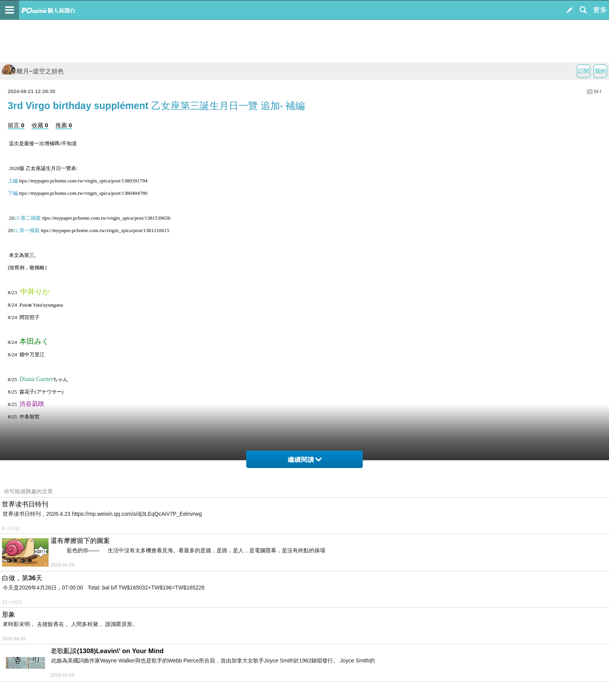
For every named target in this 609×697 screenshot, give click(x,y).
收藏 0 (39, 125)
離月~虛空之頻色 (33, 71)
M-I (597, 91)
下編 (13, 193)
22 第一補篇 (26, 230)
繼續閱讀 (305, 459)
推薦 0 (64, 125)
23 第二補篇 (27, 218)
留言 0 (16, 125)
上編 (13, 181)
